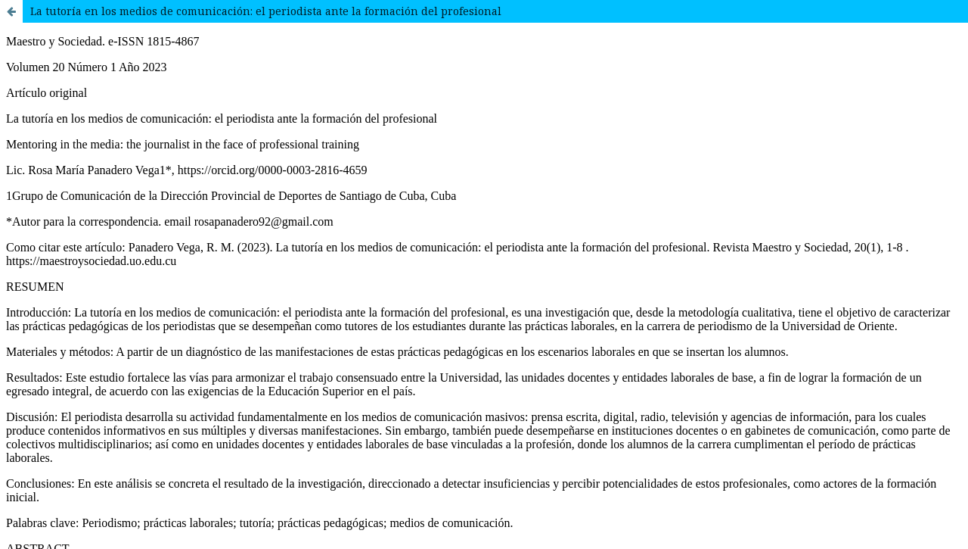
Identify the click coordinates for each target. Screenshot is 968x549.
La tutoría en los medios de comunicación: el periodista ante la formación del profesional (265, 11)
